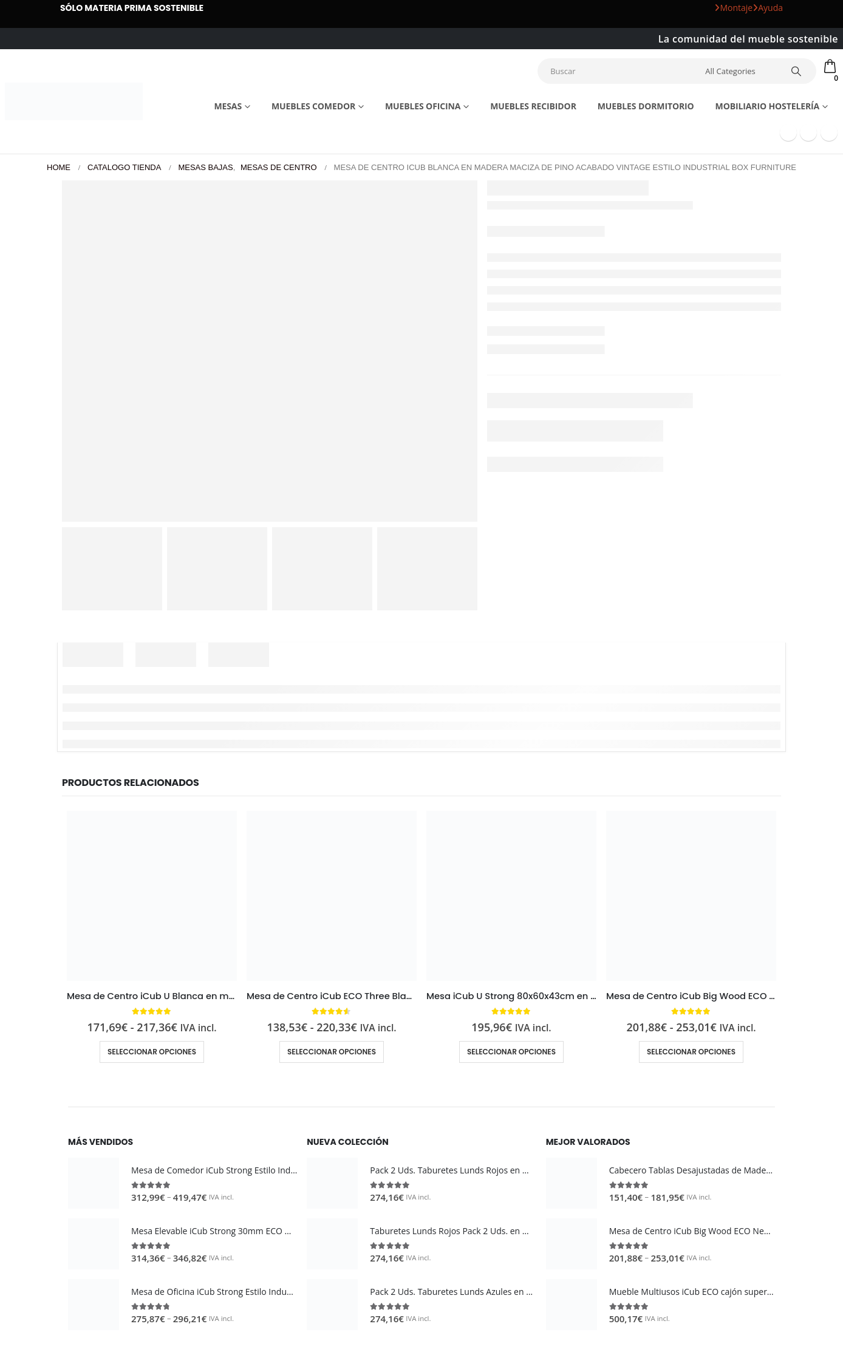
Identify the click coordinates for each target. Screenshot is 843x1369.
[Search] (798, 71)
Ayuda (768, 7)
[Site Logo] (74, 101)
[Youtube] (808, 132)
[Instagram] (829, 132)
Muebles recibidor (533, 106)
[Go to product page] (152, 896)
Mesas (228, 106)
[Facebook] (788, 132)
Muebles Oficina (422, 106)
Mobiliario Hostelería (767, 106)
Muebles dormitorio (646, 106)
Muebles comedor (313, 106)
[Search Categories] (741, 71)
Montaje (733, 7)
